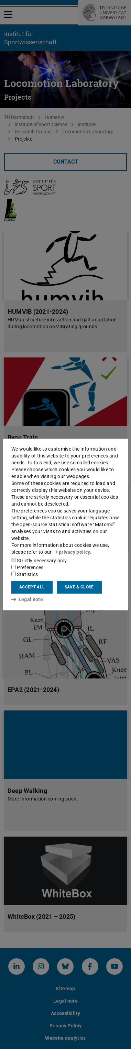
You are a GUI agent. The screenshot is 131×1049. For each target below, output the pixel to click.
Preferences (27, 567)
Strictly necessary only (39, 560)
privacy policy (71, 552)
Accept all (32, 587)
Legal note (27, 599)
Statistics (24, 574)
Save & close (79, 587)
